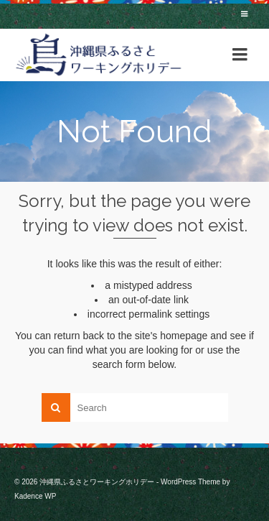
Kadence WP (35, 496)
